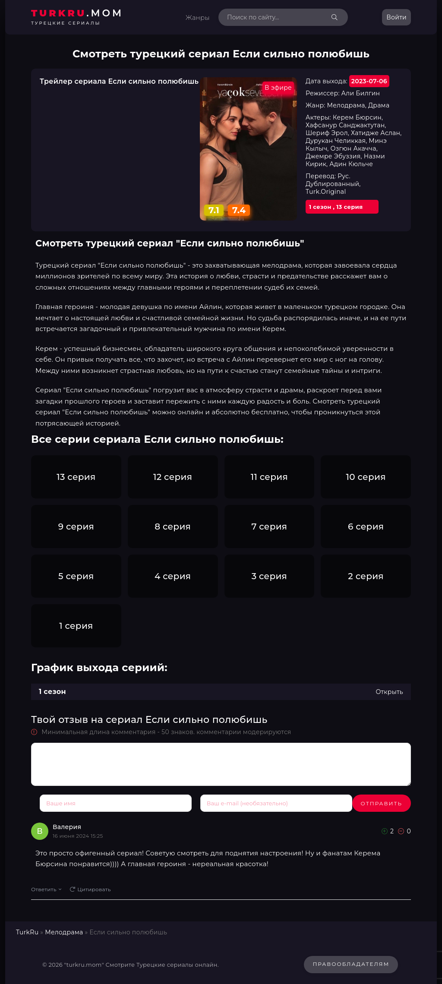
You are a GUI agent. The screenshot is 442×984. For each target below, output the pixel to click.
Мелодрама (64, 930)
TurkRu (27, 930)
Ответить (46, 887)
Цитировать (90, 887)
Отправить (60, 803)
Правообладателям (351, 962)
